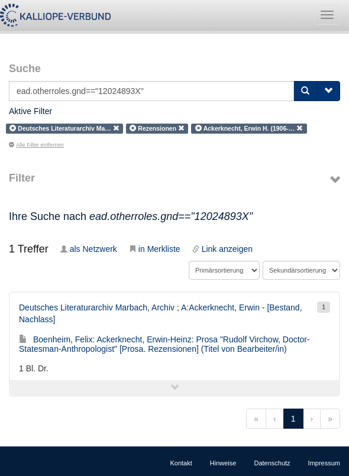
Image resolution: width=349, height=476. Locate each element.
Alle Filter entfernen (36, 145)
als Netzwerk (88, 249)
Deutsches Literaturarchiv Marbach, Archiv (96, 307)
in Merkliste (154, 249)
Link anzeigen (222, 249)
